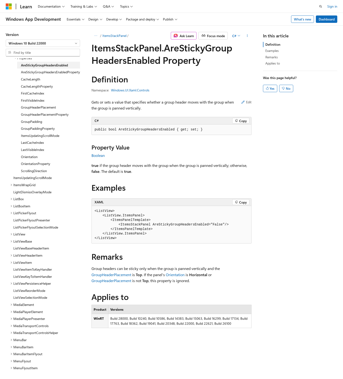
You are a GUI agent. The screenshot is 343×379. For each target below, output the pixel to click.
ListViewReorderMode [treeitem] (29, 290)
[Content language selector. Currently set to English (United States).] (27, 353)
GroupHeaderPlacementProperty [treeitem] (45, 114)
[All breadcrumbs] (95, 36)
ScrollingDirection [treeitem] (34, 171)
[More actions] (247, 36)
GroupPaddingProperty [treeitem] (38, 128)
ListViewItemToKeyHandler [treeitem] (32, 269)
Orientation (175, 274)
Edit (246, 102)
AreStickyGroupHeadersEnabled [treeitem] (44, 65)
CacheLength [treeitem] (30, 79)
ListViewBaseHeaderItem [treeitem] (31, 248)
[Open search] (320, 6)
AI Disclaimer (15, 364)
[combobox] (43, 43)
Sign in (332, 6)
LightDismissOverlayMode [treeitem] (32, 192)
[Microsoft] (9, 6)
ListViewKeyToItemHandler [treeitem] (32, 276)
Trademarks (197, 364)
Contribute (85, 364)
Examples (272, 50)
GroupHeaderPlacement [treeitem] (38, 107)
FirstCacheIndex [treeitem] (32, 93)
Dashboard (327, 19)
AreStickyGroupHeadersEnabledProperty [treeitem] (50, 72)
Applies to (272, 63)
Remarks (271, 57)
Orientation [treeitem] (29, 157)
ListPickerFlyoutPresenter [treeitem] (31, 220)
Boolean (98, 155)
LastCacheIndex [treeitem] (32, 142)
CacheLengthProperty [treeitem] (37, 86)
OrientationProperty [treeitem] (35, 163)
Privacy (104, 364)
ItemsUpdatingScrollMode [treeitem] (40, 135)
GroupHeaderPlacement (111, 274)
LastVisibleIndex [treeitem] (32, 149)
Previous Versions (43, 364)
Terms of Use (174, 364)
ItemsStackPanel (114, 35)
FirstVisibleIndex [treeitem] (32, 100)
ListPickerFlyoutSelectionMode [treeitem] (35, 227)
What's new (302, 19)
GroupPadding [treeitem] (31, 121)
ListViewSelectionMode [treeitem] (30, 297)
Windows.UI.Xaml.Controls (130, 90)
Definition (272, 44)
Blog (65, 364)
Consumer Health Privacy (136, 364)
